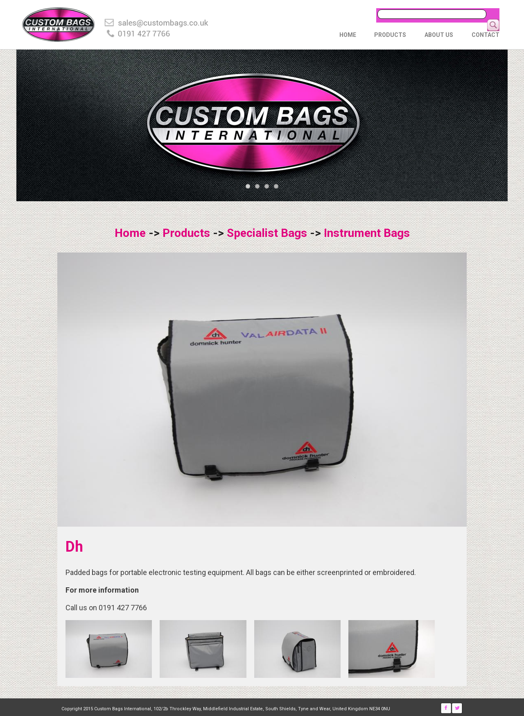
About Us (439, 35)
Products (390, 35)
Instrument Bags (367, 233)
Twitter (457, 708)
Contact (485, 35)
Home (347, 35)
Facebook (446, 708)
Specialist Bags (267, 233)
